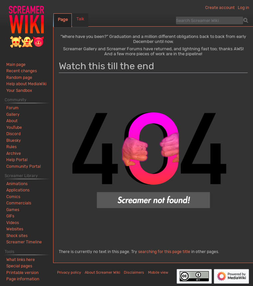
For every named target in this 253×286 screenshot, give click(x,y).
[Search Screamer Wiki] (209, 20)
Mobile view (158, 272)
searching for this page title (164, 251)
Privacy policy (69, 272)
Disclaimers (134, 272)
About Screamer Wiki (102, 272)
